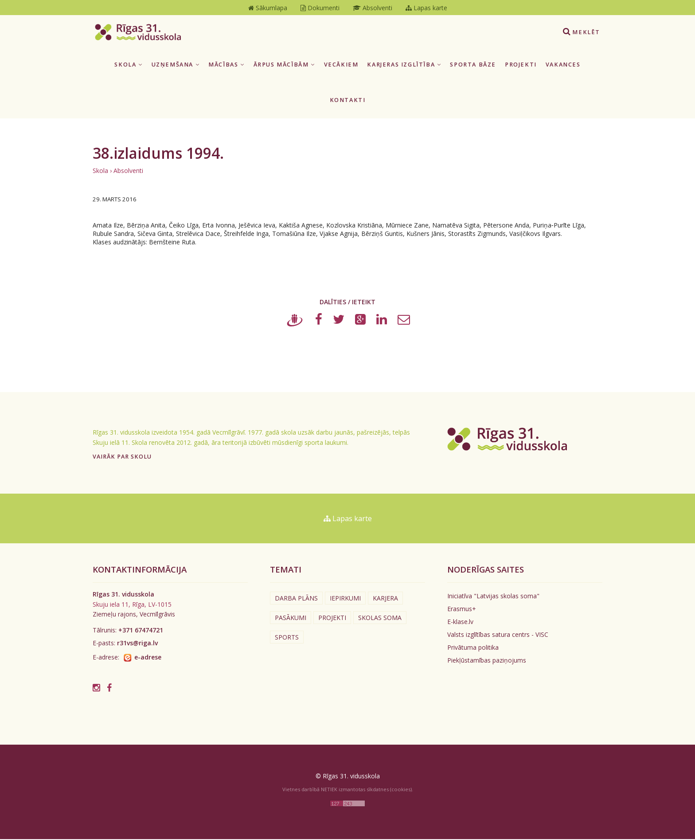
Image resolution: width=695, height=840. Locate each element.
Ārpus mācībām (284, 65)
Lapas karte (348, 519)
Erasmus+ (461, 610)
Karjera (385, 599)
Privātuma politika (473, 648)
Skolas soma (380, 619)
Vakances (563, 65)
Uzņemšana (176, 65)
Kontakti (348, 101)
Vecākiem (341, 65)
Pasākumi (290, 619)
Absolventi (128, 171)
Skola (128, 65)
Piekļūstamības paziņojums (486, 661)
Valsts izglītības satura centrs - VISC (497, 636)
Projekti (521, 65)
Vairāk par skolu (122, 457)
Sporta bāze (473, 65)
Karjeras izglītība (404, 65)
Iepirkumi (345, 599)
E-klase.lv (460, 623)
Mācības (226, 65)
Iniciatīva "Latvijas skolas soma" (493, 597)
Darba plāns (296, 599)
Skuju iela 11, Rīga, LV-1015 (132, 605)
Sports (287, 638)
